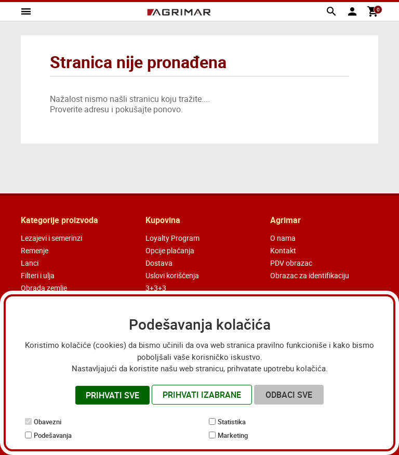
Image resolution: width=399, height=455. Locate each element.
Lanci (29, 263)
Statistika (232, 422)
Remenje (34, 250)
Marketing (233, 435)
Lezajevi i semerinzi (51, 238)
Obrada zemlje (44, 288)
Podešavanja (53, 435)
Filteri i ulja (38, 275)
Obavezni (47, 422)
